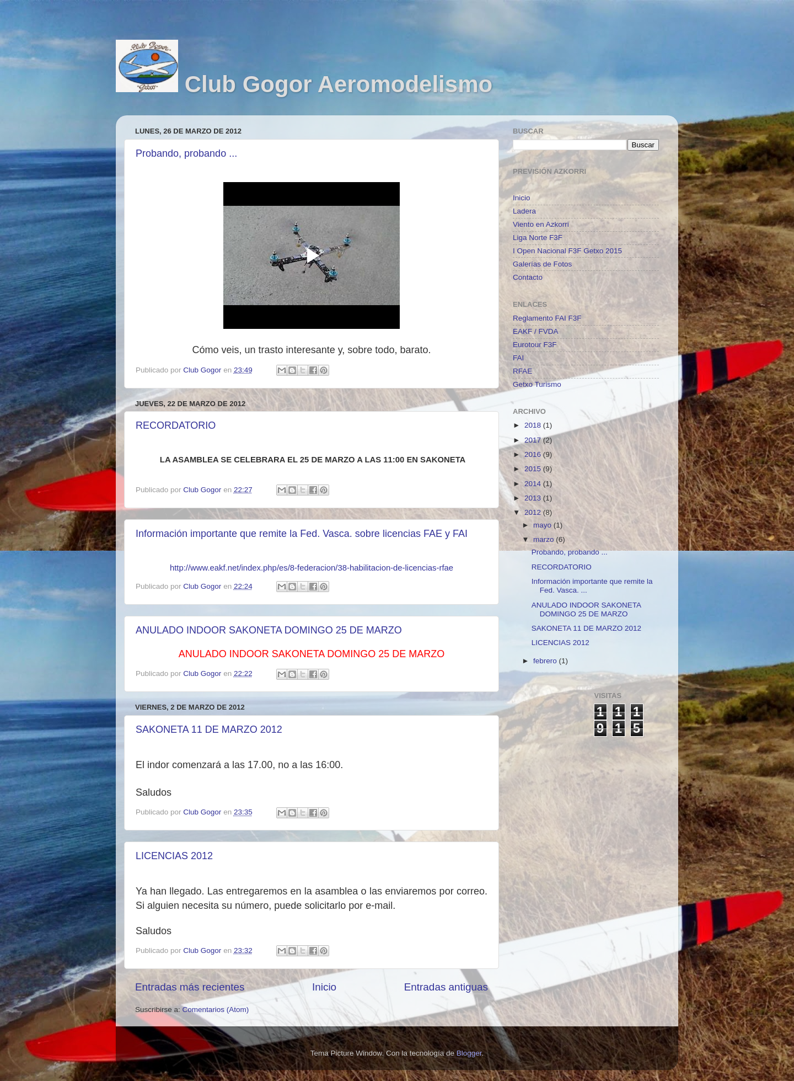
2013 (533, 498)
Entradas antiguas (446, 987)
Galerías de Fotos (542, 264)
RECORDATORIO (176, 425)
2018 (533, 425)
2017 (533, 440)
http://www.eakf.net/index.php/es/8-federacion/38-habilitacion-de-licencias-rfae (311, 567)
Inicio (324, 987)
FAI (518, 358)
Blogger (469, 1053)
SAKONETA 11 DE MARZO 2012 (209, 729)
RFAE (522, 371)
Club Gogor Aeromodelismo (338, 84)
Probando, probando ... (186, 153)
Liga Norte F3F (537, 237)
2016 (533, 454)
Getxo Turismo (537, 384)
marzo (544, 539)
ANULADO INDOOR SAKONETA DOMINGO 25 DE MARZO (269, 630)
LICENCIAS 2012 (174, 855)
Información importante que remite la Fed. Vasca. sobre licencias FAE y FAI (302, 533)
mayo (543, 525)
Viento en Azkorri (541, 224)
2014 (533, 484)
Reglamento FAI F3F (547, 318)
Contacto (528, 277)
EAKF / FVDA (536, 331)
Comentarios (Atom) (216, 1009)
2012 (533, 512)
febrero (546, 661)
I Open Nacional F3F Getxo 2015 (567, 251)
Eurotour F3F (535, 344)
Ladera (524, 211)
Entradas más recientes (189, 987)
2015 (533, 469)
